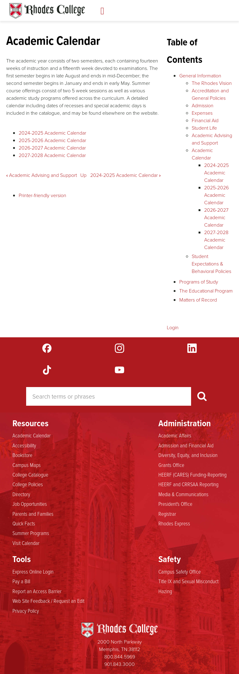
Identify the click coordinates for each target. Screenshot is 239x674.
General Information (200, 75)
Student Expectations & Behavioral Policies (211, 264)
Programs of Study (198, 281)
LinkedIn (192, 348)
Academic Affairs (174, 435)
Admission (202, 105)
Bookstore (22, 455)
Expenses (202, 112)
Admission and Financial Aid (185, 445)
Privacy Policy (25, 610)
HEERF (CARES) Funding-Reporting (192, 474)
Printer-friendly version (42, 195)
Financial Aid (205, 120)
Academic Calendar (31, 435)
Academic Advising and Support (41, 175)
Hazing (165, 591)
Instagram (119, 348)
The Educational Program (206, 290)
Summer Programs (30, 533)
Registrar (167, 513)
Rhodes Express (174, 523)
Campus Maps (26, 465)
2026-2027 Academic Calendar (52, 147)
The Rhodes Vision (212, 83)
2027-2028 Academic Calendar (52, 155)
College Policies (27, 484)
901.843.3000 (119, 664)
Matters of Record (198, 299)
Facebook (47, 348)
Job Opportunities (29, 503)
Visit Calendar (26, 543)
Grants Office (171, 465)
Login (173, 327)
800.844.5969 (119, 656)
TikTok (47, 370)
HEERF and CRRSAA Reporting (188, 484)
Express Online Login (33, 571)
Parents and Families (33, 513)
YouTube (119, 370)
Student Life (204, 127)
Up (83, 175)
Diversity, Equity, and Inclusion (188, 455)
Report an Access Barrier (37, 591)
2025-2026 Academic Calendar (52, 140)
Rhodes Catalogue (47, 11)
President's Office (175, 503)
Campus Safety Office (179, 571)
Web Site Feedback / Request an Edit (48, 600)
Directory (21, 494)
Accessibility (24, 445)
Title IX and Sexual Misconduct (188, 581)
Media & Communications (183, 494)
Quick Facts (23, 523)
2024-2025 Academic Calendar (52, 132)
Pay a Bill (21, 581)
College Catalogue (30, 474)
